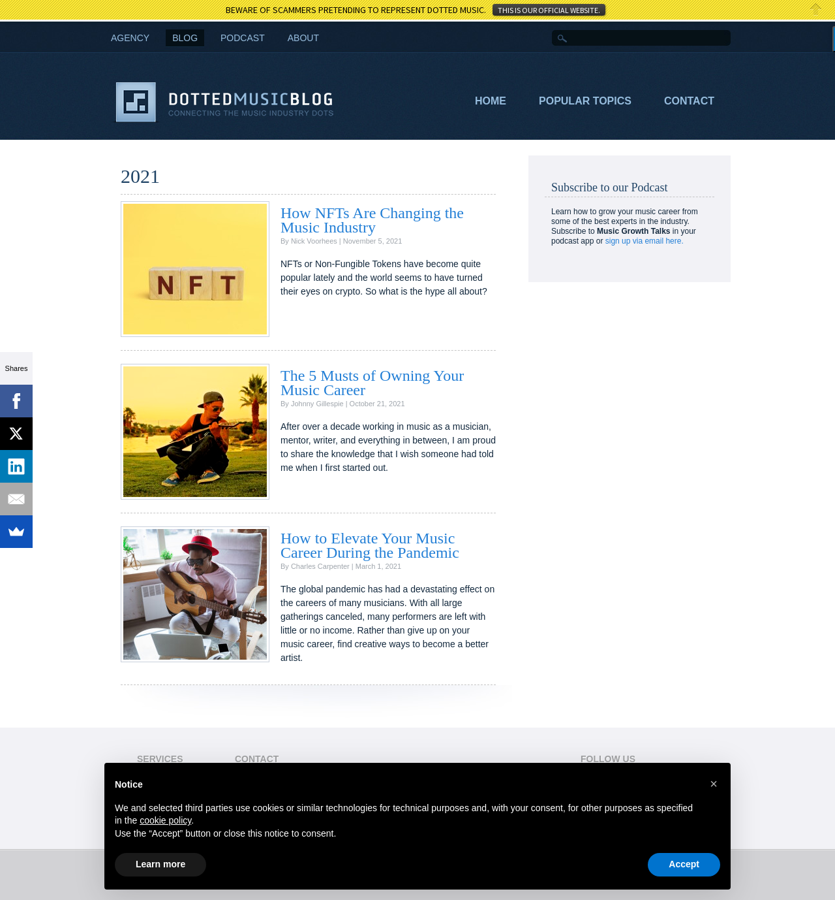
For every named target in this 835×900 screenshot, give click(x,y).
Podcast (242, 38)
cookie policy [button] (165, 820)
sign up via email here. (644, 241)
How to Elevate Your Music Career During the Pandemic (370, 545)
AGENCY (130, 38)
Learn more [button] (160, 864)
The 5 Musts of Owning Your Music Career (372, 382)
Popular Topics (585, 100)
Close (816, 9)
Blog (185, 38)
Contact (689, 100)
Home (490, 100)
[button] (713, 783)
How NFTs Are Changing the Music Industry (372, 220)
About (303, 38)
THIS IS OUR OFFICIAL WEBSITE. (549, 10)
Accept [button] (684, 864)
